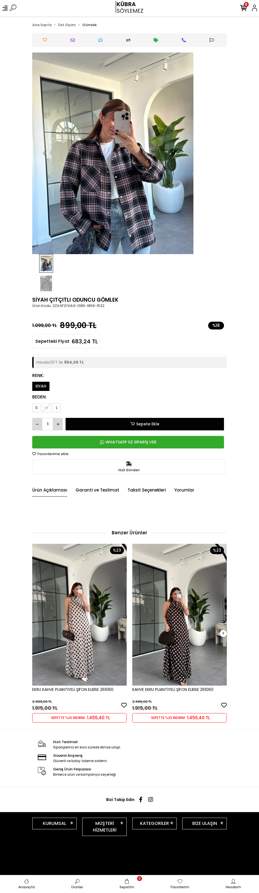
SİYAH (40, 386)
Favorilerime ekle (50, 454)
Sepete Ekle (144, 424)
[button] (44, 153)
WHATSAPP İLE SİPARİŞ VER (128, 442)
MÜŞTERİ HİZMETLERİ (104, 826)
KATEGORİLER (154, 823)
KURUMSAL (54, 823)
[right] (223, 633)
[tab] (49, 490)
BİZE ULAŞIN (204, 823)
